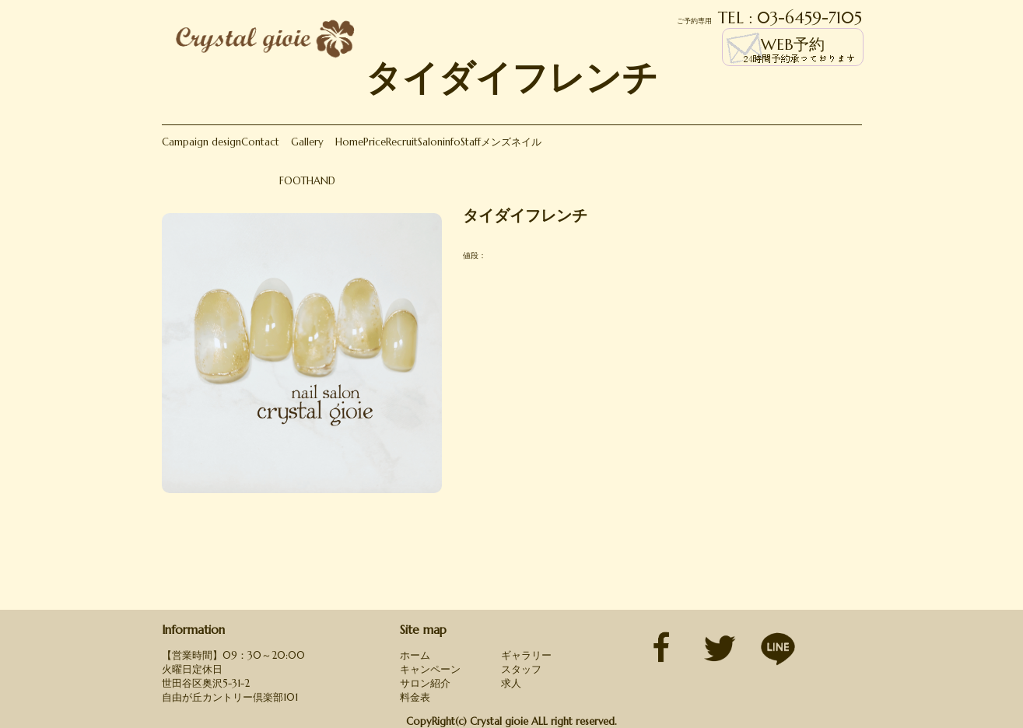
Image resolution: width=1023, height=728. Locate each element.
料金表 (415, 697)
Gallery (307, 142)
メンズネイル (511, 142)
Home (349, 142)
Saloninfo (439, 142)
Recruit (402, 142)
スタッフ (521, 669)
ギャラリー (526, 655)
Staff (471, 142)
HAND (321, 180)
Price (374, 142)
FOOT (293, 180)
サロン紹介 (425, 683)
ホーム (415, 655)
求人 (511, 683)
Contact (260, 142)
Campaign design (201, 142)
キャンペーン (430, 669)
